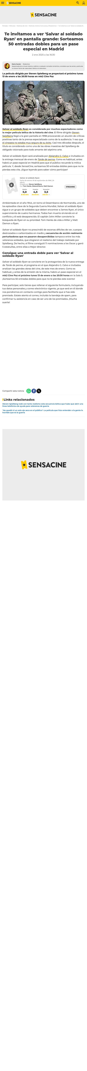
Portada (5, 26)
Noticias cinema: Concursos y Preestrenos (42, 26)
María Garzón (16, 64)
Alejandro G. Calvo (58, 156)
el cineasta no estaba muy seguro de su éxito (26, 142)
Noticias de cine (22, 26)
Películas (12, 26)
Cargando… (43, 344)
